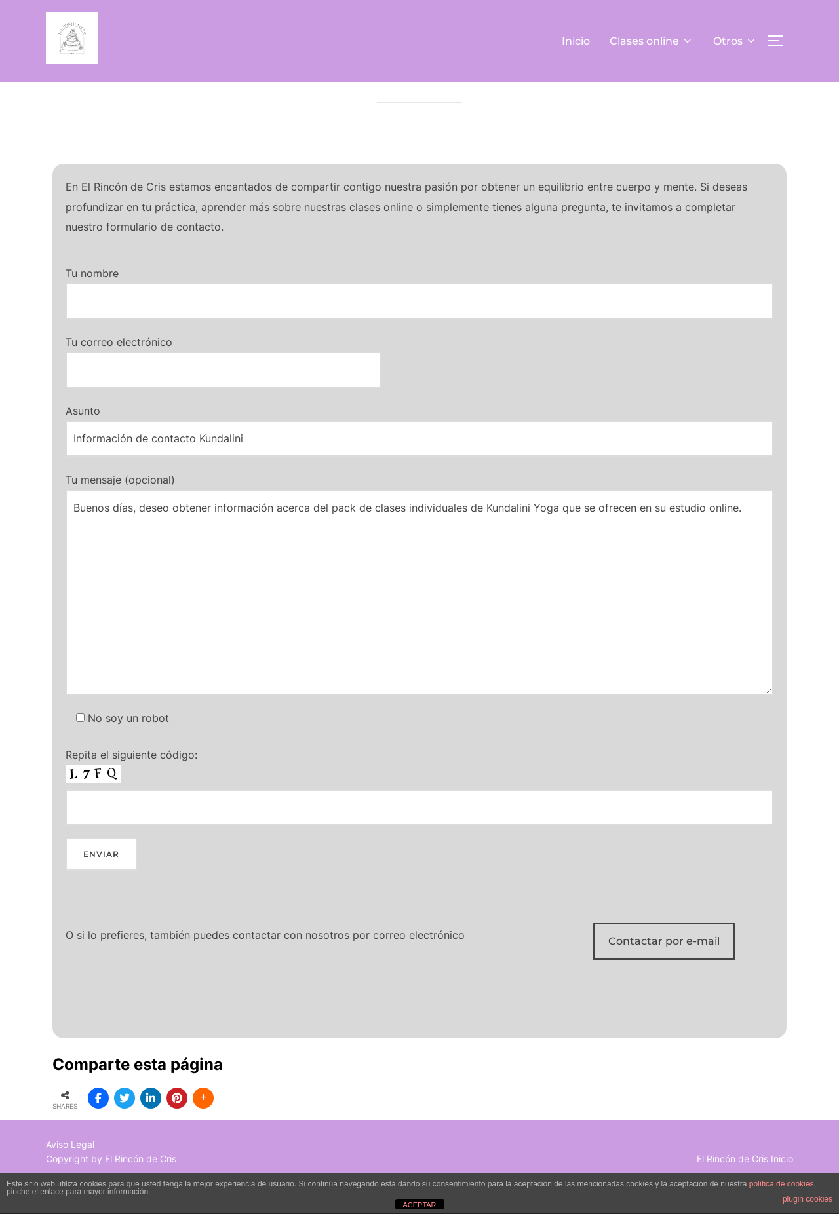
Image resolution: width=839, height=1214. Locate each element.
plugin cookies (807, 1199)
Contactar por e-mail (664, 970)
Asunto (419, 460)
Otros (735, 41)
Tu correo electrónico (223, 385)
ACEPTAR (419, 1205)
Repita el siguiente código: (419, 816)
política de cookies (781, 1183)
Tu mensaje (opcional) (419, 614)
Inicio (576, 41)
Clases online (651, 41)
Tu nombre (419, 321)
